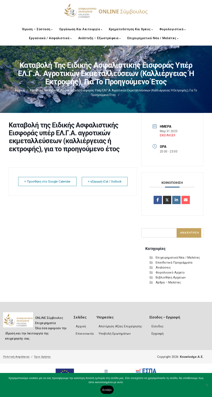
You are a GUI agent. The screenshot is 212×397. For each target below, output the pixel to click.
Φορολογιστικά (172, 29)
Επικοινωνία (85, 333)
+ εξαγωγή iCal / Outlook (105, 181)
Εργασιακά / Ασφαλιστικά (50, 38)
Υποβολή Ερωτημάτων (115, 333)
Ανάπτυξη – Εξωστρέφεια (99, 38)
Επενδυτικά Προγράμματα (174, 262)
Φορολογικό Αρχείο (170, 272)
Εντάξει (107, 389)
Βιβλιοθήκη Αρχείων (171, 277)
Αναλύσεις (163, 267)
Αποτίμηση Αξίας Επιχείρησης (120, 326)
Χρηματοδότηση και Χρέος (131, 29)
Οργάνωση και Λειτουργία (80, 29)
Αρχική (20, 90)
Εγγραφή (158, 333)
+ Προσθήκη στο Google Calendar (47, 181)
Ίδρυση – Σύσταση (37, 29)
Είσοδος (158, 326)
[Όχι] (207, 387)
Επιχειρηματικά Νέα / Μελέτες (152, 38)
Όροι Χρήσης (42, 356)
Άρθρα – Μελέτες (168, 282)
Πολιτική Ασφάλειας (16, 356)
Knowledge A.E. (192, 357)
